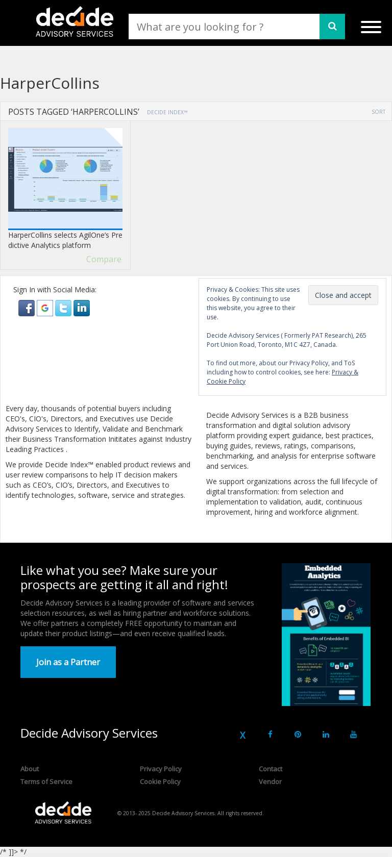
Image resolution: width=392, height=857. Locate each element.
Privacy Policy (161, 768)
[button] (27, 307)
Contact (270, 768)
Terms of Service (46, 781)
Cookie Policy (160, 781)
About (29, 768)
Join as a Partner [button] (68, 662)
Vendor (270, 781)
